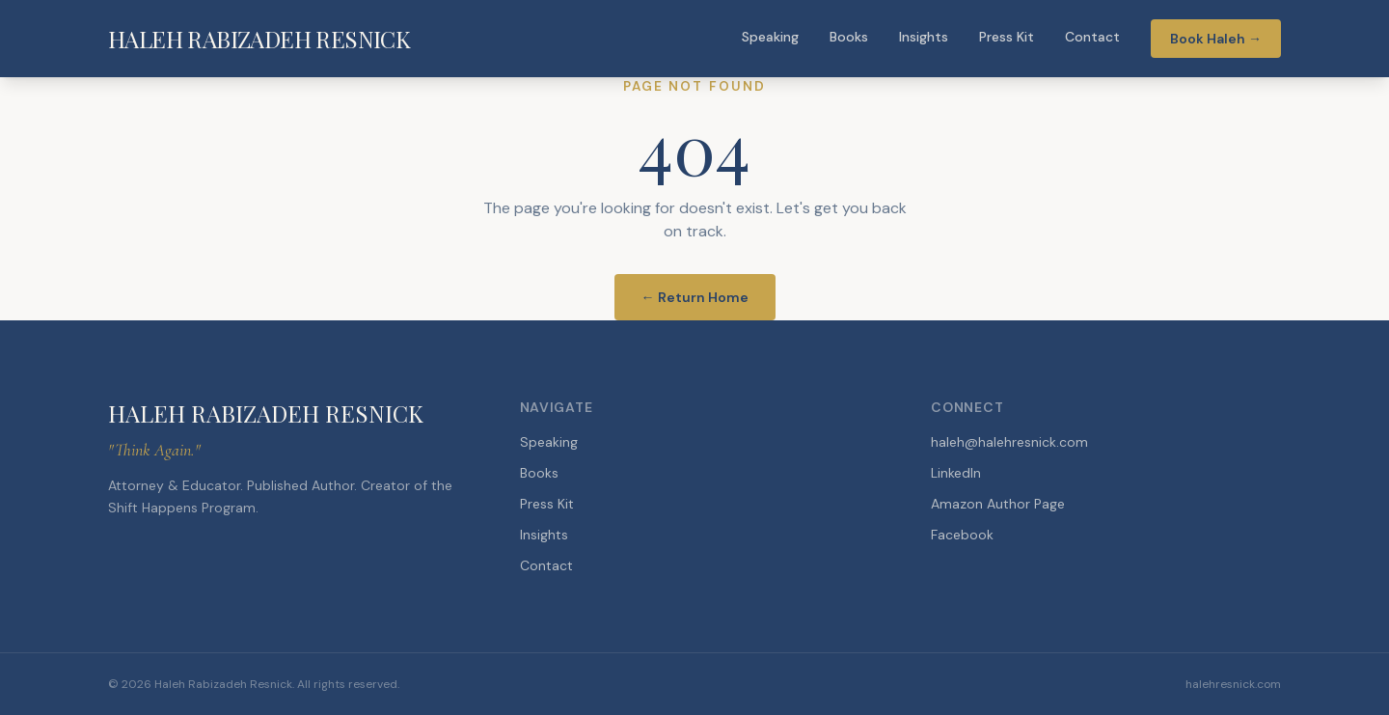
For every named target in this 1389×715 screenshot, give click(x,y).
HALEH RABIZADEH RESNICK (259, 38)
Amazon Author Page (998, 503)
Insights (923, 36)
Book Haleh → (1216, 38)
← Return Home (695, 297)
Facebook (962, 534)
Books (849, 36)
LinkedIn (956, 472)
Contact (1092, 36)
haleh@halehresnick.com (1009, 442)
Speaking (770, 36)
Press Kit (1006, 36)
